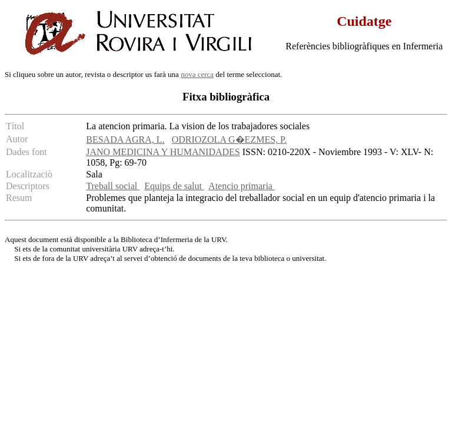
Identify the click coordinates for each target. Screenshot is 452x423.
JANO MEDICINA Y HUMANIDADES (163, 152)
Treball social (112, 186)
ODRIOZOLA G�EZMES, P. (229, 140)
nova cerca (197, 74)
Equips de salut (174, 186)
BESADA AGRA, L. (125, 140)
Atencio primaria (241, 186)
